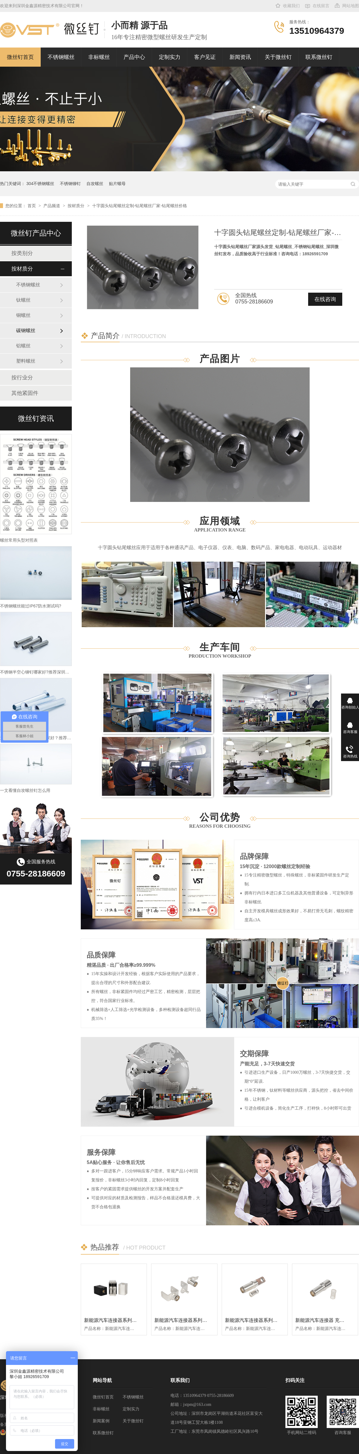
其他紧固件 (24, 393)
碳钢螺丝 (25, 330)
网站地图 (350, 6)
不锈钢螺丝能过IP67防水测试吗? (30, 606)
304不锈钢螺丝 (40, 183)
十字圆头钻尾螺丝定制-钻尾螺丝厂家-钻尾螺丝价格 (139, 205)
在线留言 (321, 6)
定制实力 (169, 57)
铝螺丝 (23, 345)
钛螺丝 (23, 300)
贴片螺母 (117, 183)
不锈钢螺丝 (61, 57)
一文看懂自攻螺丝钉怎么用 (25, 790)
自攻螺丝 (94, 183)
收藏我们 (291, 6)
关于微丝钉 (278, 57)
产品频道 (52, 205)
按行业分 (22, 378)
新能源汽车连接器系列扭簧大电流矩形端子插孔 (134, 1320)
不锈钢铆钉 (70, 183)
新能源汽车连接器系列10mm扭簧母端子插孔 (272, 1320)
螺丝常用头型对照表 (19, 540)
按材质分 (77, 205)
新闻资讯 (240, 57)
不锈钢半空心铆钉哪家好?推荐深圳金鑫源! (39, 672)
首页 (32, 205)
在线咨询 (325, 299)
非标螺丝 (99, 57)
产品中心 (134, 57)
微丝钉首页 (20, 57)
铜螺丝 (23, 315)
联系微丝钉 (318, 57)
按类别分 (22, 253)
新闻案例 (101, 1421)
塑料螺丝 (25, 361)
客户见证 (205, 57)
